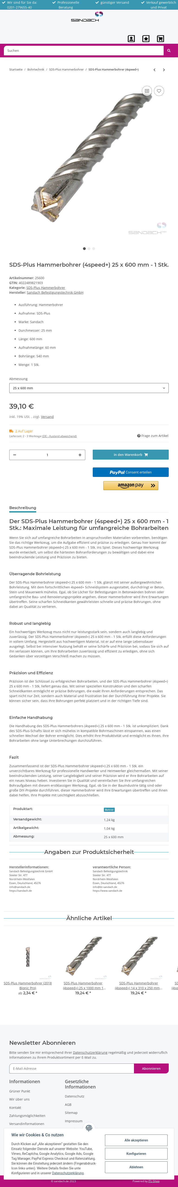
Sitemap (71, 1112)
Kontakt (15, 1107)
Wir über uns (19, 1099)
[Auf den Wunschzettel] (159, 91)
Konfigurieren (136, 1154)
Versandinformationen (26, 1124)
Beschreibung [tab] (22, 508)
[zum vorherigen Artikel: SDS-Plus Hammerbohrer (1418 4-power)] (154, 70)
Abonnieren (151, 1068)
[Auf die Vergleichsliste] (147, 91)
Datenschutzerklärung (90, 1052)
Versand (47, 416)
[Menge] (47, 455)
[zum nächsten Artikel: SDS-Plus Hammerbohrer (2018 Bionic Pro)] (164, 70)
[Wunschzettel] (146, 38)
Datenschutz (74, 1096)
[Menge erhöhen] (80, 455)
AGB (68, 1104)
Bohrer (109, 809)
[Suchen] (84, 51)
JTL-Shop (153, 1181)
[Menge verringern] (15, 455)
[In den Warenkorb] (131, 455)
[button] (131, 38)
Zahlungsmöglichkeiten (27, 1115)
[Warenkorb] (161, 38)
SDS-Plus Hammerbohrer (45, 287)
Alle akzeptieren (136, 1140)
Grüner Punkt (19, 1091)
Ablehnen (136, 1167)
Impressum (74, 1121)
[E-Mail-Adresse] (71, 1068)
